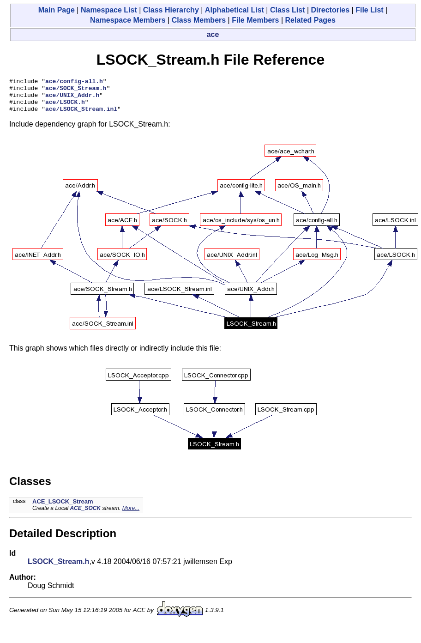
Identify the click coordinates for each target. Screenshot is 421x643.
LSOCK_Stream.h (58, 568)
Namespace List (109, 10)
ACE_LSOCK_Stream (62, 508)
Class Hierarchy (171, 10)
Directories (330, 10)
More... (130, 515)
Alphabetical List (234, 10)
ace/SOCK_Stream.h (76, 90)
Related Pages (310, 20)
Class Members (199, 20)
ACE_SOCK (85, 515)
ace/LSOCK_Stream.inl (81, 115)
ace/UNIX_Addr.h (72, 99)
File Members (255, 20)
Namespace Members (128, 20)
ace (213, 34)
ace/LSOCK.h (65, 107)
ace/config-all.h (74, 82)
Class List (287, 10)
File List (369, 10)
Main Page (56, 10)
